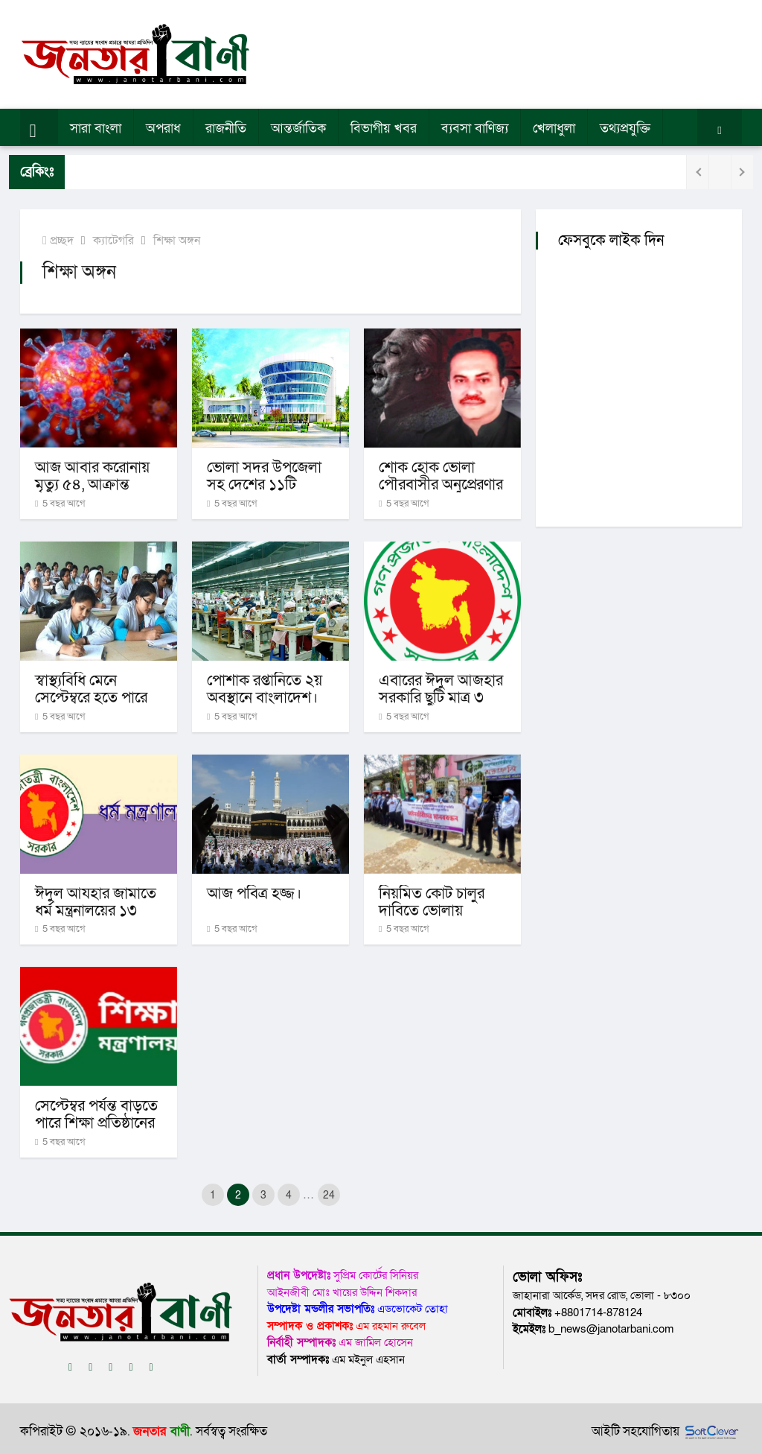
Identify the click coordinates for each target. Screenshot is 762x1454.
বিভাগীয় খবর (383, 128)
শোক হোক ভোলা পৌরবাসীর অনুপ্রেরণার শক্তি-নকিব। (441, 484)
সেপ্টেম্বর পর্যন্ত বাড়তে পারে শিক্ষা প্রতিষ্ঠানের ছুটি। (96, 1123)
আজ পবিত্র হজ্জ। (254, 893)
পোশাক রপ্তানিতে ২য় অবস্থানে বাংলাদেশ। (264, 689)
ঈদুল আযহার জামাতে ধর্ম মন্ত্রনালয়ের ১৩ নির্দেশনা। (95, 910)
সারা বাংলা (95, 128)
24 (329, 1195)
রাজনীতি (225, 128)
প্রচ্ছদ (58, 240)
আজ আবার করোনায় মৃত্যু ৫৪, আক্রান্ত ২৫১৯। (92, 484)
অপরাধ (163, 128)
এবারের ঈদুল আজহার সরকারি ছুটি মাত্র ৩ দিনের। (441, 697)
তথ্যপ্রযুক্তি (625, 128)
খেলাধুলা (554, 128)
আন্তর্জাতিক (298, 128)
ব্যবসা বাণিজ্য (474, 128)
